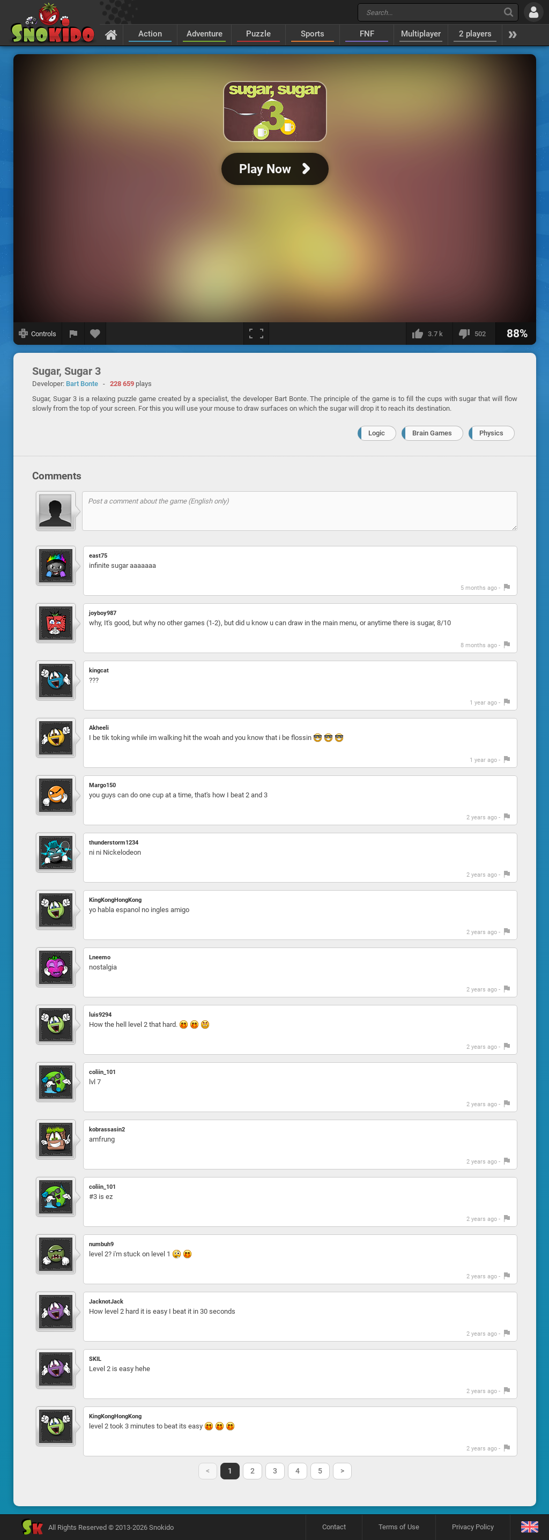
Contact (334, 1527)
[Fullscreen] (256, 333)
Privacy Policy (473, 1527)
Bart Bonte (82, 384)
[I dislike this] (473, 333)
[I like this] (429, 333)
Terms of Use (399, 1527)
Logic (376, 433)
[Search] (508, 12)
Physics (491, 433)
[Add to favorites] (95, 333)
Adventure (204, 34)
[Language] (529, 1527)
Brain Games (432, 433)
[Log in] (534, 12)
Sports (312, 34)
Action (150, 34)
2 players (475, 34)
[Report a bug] (73, 333)
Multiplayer (421, 34)
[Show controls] (37, 333)
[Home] (111, 34)
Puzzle (258, 34)
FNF (367, 34)
